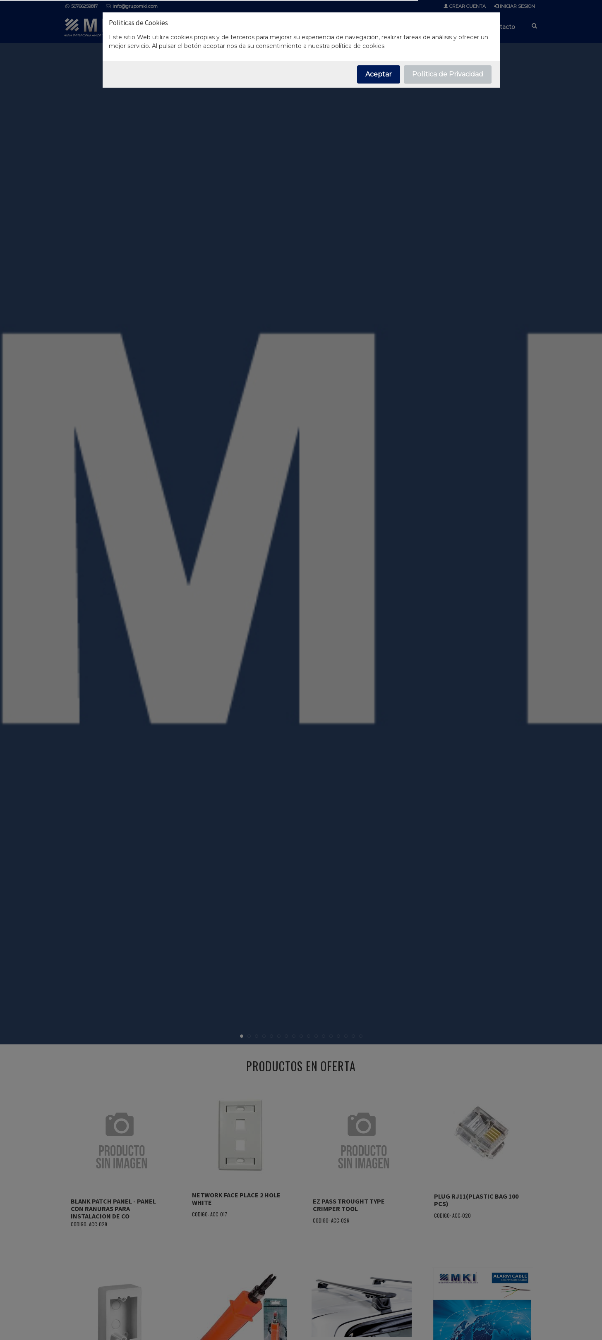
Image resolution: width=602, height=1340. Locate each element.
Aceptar (378, 74)
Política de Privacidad (447, 74)
